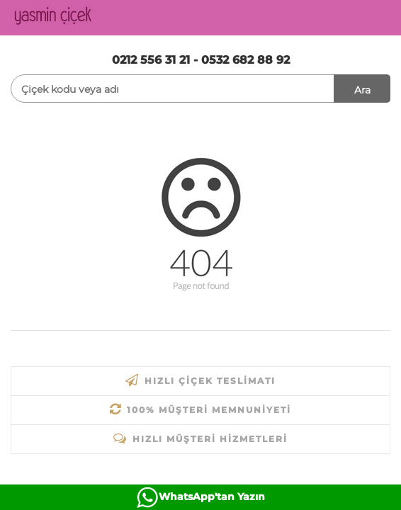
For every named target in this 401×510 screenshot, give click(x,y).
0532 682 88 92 (245, 60)
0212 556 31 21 (151, 60)
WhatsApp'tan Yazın (212, 496)
